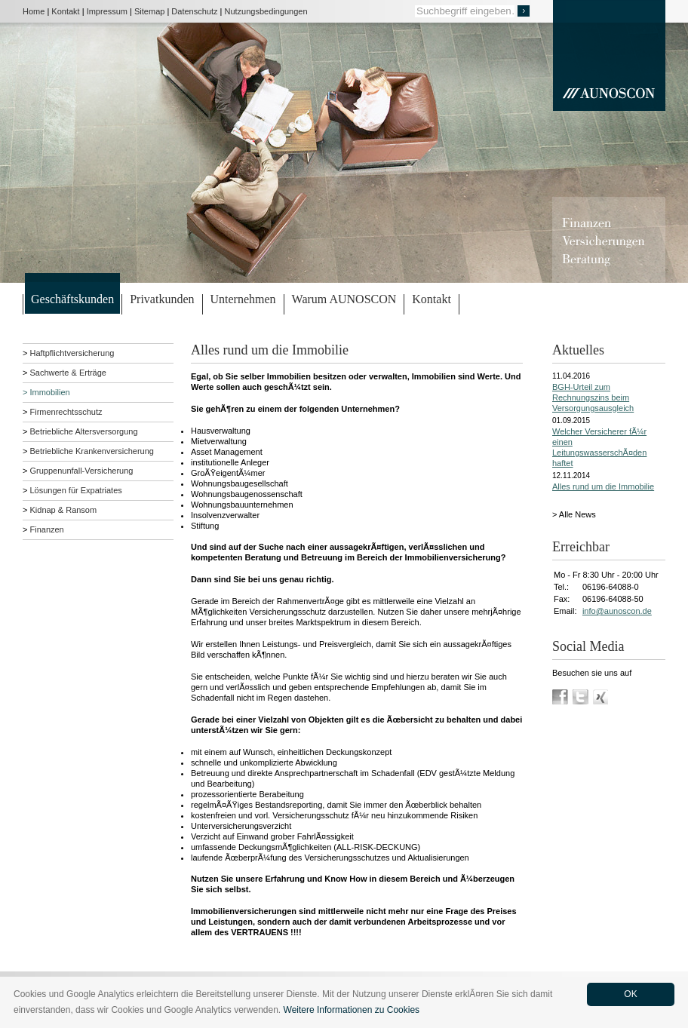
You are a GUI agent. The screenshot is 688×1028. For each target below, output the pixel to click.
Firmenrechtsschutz (65, 411)
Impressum (107, 11)
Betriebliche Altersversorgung (83, 431)
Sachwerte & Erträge (67, 372)
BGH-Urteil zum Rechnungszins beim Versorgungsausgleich (593, 397)
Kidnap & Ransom (63, 509)
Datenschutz (194, 11)
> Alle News (574, 514)
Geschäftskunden (72, 299)
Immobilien (49, 392)
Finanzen (46, 529)
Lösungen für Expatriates (75, 490)
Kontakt (65, 11)
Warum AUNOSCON (344, 299)
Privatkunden (162, 299)
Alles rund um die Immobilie (603, 486)
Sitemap (149, 11)
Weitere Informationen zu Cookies (352, 1010)
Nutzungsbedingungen (266, 11)
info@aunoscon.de (617, 610)
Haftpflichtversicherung (71, 352)
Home (34, 11)
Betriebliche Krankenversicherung (91, 451)
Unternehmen (243, 299)
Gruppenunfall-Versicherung (81, 470)
